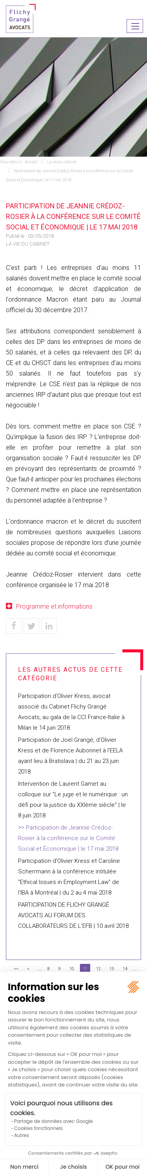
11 (85, 969)
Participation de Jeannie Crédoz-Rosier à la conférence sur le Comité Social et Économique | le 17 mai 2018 (68, 838)
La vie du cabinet (61, 162)
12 (98, 969)
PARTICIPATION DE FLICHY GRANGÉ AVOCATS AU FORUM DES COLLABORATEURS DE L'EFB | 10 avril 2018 (73, 915)
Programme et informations (54, 606)
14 (125, 969)
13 (111, 969)
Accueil (31, 162)
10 (71, 969)
